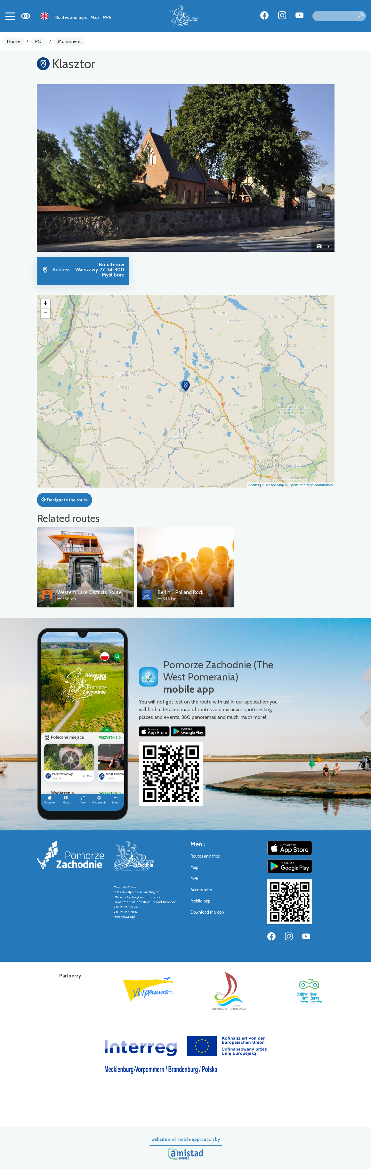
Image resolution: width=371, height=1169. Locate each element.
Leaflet (253, 485)
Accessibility (201, 889)
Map (95, 17)
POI (39, 41)
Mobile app (200, 901)
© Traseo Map (273, 485)
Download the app (207, 912)
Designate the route (64, 500)
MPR (107, 17)
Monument (69, 41)
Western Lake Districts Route (89, 592)
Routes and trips (71, 17)
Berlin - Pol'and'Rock (180, 592)
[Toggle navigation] (10, 16)
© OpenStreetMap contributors (309, 485)
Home (13, 41)
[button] (59, 168)
